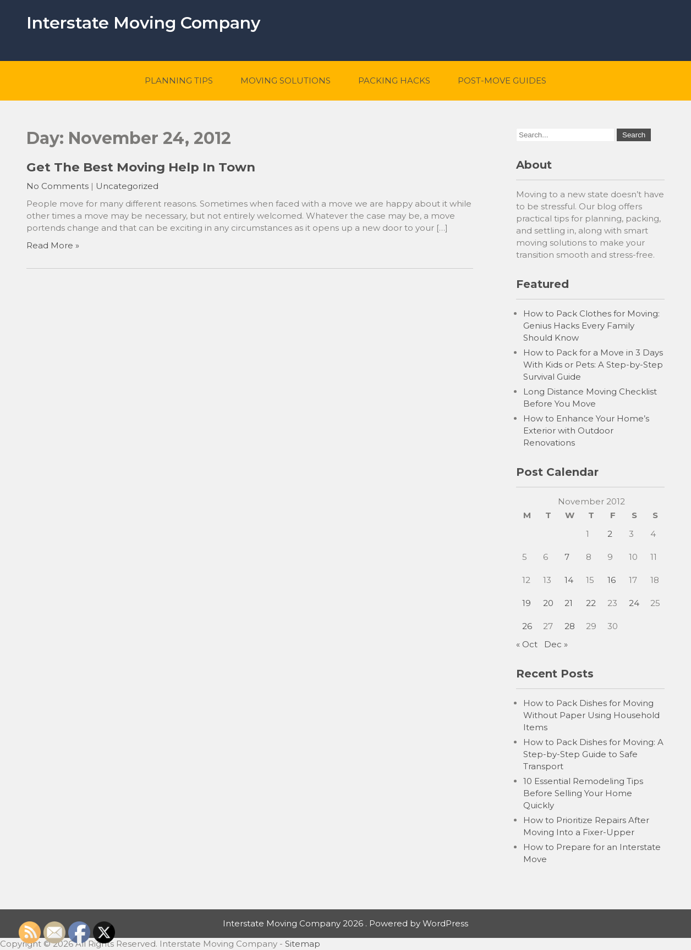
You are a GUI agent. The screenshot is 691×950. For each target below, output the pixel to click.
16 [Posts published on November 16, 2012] (611, 580)
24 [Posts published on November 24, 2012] (634, 603)
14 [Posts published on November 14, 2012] (568, 580)
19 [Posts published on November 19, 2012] (526, 603)
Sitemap (302, 943)
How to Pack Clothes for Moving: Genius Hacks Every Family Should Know (591, 325)
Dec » (556, 644)
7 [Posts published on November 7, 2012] (566, 557)
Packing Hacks (394, 80)
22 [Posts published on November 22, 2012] (591, 603)
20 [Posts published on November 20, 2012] (548, 603)
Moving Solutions (285, 80)
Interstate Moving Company (143, 23)
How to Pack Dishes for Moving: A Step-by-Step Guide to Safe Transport (593, 754)
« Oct (527, 644)
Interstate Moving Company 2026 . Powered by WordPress (345, 923)
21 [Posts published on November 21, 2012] (568, 603)
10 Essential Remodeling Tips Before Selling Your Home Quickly (583, 793)
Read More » (52, 245)
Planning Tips (179, 80)
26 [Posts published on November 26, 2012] (527, 626)
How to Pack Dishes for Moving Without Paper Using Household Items (591, 715)
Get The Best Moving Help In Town (140, 167)
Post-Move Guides (502, 80)
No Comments (57, 186)
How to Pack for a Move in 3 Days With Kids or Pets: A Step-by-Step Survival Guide (593, 364)
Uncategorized (127, 186)
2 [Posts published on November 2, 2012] (609, 534)
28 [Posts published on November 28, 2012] (569, 626)
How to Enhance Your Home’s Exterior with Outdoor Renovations (586, 430)
